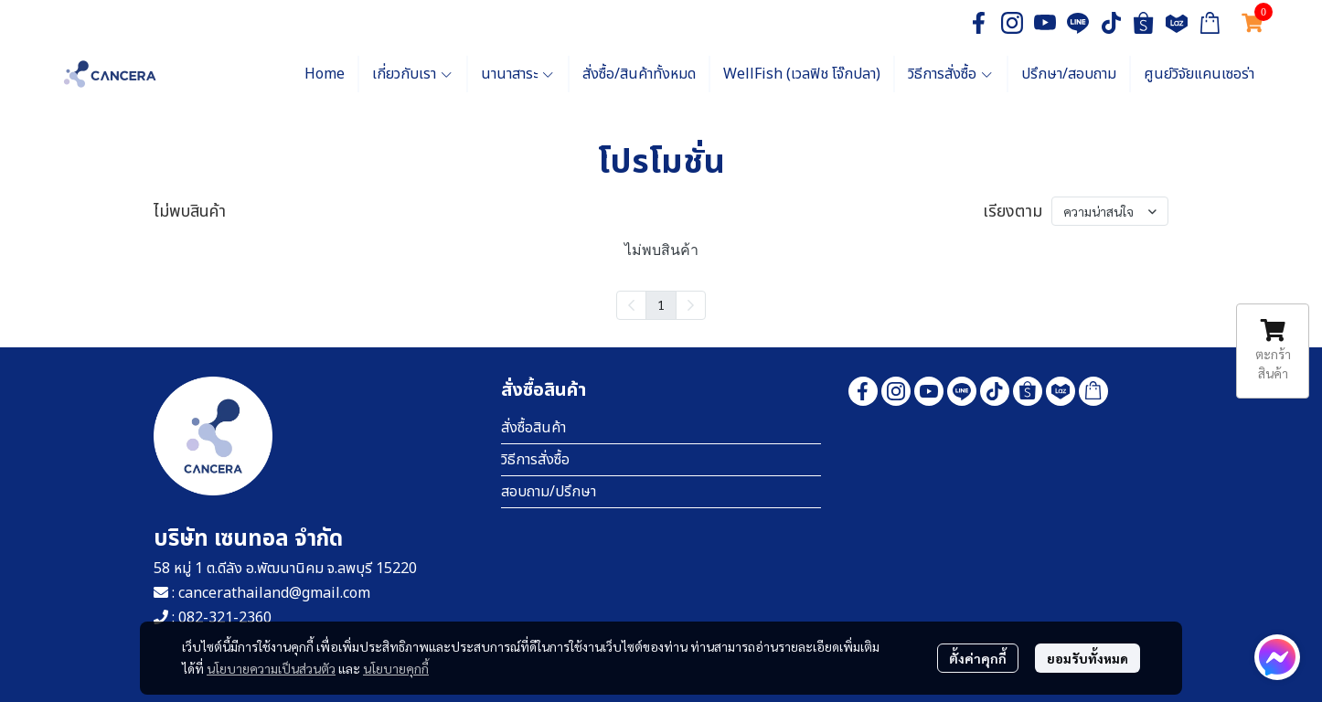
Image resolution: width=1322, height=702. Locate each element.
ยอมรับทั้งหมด (1087, 658)
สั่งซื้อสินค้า (533, 428)
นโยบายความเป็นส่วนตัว (271, 668)
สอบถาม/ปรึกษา (548, 492)
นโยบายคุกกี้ (396, 668)
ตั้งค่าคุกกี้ (978, 658)
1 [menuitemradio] (661, 304)
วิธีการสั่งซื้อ (535, 460)
